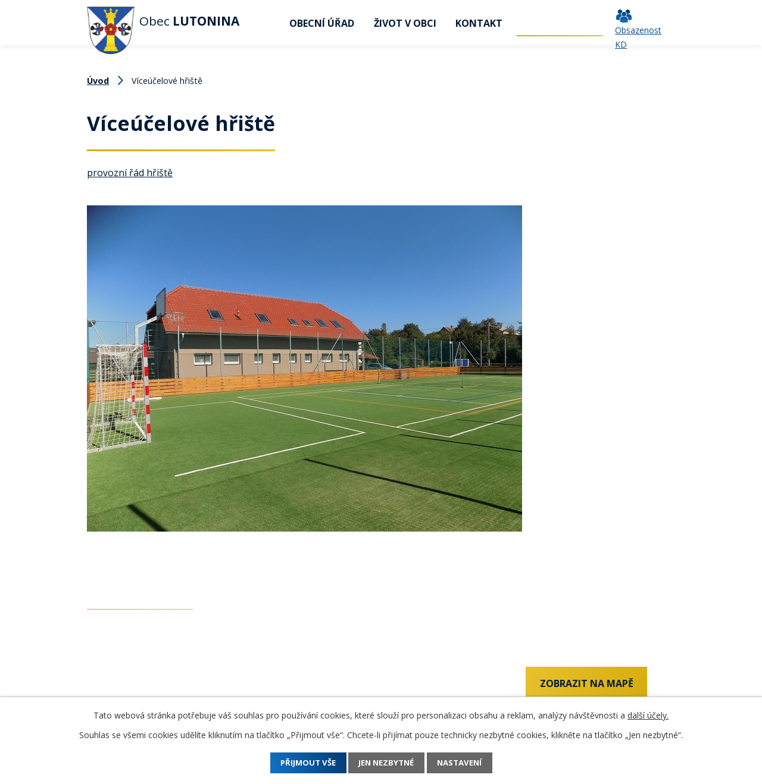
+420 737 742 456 (125, 686)
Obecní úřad (321, 23)
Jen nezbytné (387, 763)
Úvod (265, 23)
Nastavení (469, 763)
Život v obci (405, 23)
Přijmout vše (299, 763)
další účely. (648, 715)
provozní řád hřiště (130, 172)
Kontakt (478, 23)
